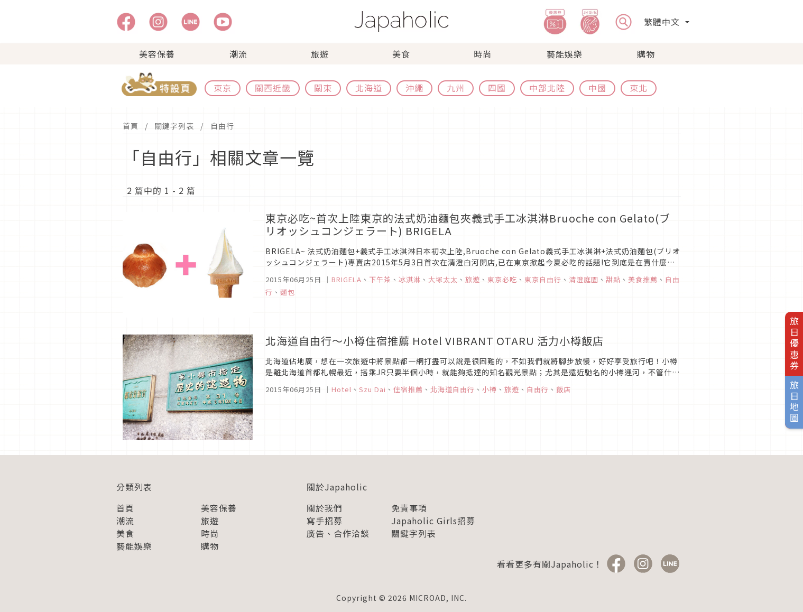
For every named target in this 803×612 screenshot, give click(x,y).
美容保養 (157, 54)
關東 (323, 87)
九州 (456, 87)
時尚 (483, 54)
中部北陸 (547, 87)
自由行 (222, 125)
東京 (223, 87)
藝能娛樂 (565, 54)
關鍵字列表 (174, 125)
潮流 (238, 54)
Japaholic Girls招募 (433, 520)
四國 (497, 87)
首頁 (131, 125)
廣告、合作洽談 (338, 533)
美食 (401, 54)
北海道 (368, 87)
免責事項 (409, 508)
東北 (639, 87)
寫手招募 (325, 520)
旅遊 (320, 54)
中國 (597, 87)
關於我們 (325, 508)
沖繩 (414, 87)
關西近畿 (273, 87)
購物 (646, 54)
